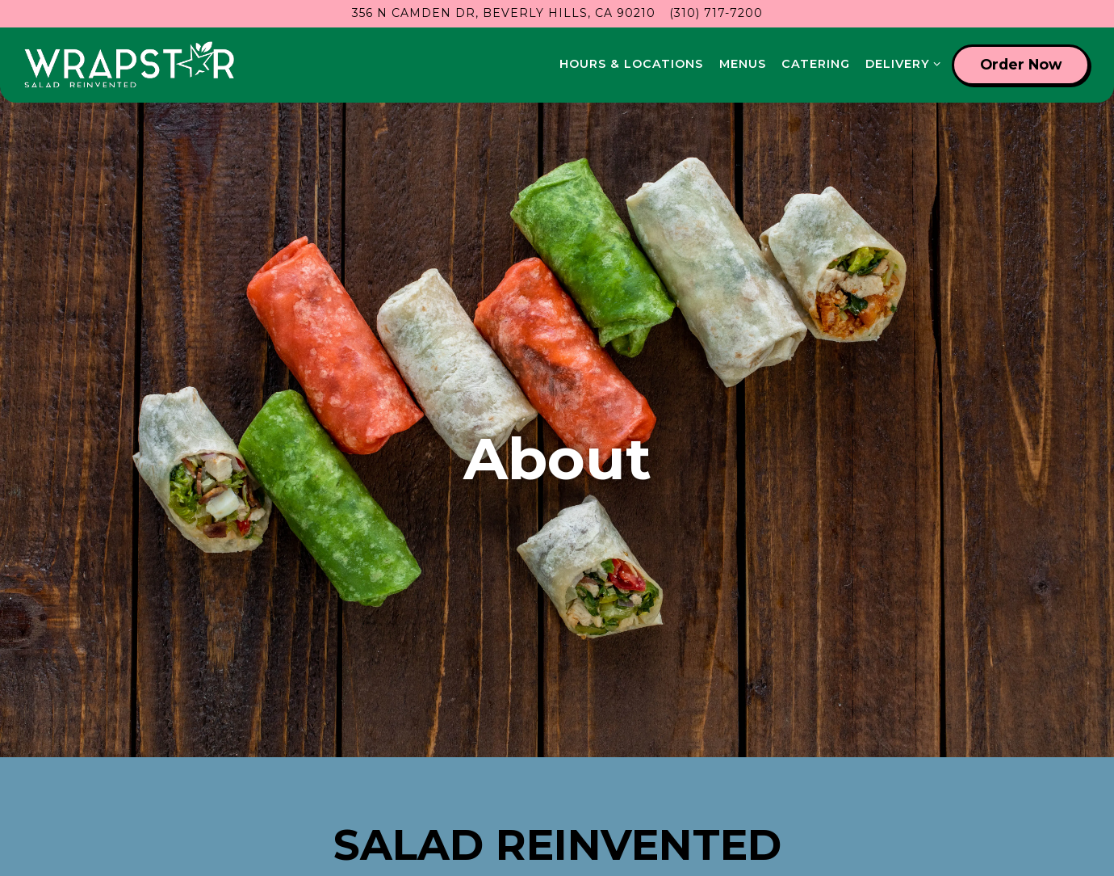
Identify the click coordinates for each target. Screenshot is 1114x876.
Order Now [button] (1021, 64)
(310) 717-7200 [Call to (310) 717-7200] (716, 13)
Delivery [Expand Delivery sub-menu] (900, 63)
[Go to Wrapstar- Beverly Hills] (503, 13)
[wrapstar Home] (129, 64)
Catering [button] (815, 64)
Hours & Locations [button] (631, 64)
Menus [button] (742, 64)
